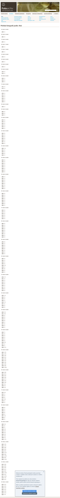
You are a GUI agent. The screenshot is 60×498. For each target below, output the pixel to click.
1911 (3, 278)
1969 (3, 387)
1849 (3, 171)
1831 (3, 149)
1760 (3, 78)
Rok (2, 16)
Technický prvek (42, 19)
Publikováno (52, 19)
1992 (3, 427)
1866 (3, 201)
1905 (3, 265)
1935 (3, 320)
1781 (3, 94)
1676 (3, 51)
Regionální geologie (18, 20)
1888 (3, 235)
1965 (3, 380)
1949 (3, 347)
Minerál (29, 19)
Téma (29, 16)
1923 (3, 298)
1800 (3, 111)
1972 (3, 394)
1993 (3, 429)
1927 (3, 303)
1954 (3, 358)
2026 (3, 494)
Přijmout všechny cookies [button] (29, 491)
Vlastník (52, 17)
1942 (3, 335)
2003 (3, 449)
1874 (3, 213)
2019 (3, 479)
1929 (3, 307)
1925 (3, 302)
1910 (3, 276)
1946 (3, 342)
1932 (3, 315)
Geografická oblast (5, 19)
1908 (3, 270)
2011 (3, 466)
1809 (3, 114)
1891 (3, 243)
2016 (3, 474)
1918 (3, 288)
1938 (3, 325)
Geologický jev (42, 16)
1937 (3, 323)
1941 (3, 333)
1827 (3, 141)
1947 (3, 343)
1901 (3, 260)
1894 (3, 246)
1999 (3, 439)
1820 (3, 133)
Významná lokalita (18, 16)
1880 (3, 223)
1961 (3, 373)
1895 (3, 248)
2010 (3, 464)
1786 (3, 99)
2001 (3, 445)
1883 (3, 228)
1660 (3, 46)
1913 (3, 282)
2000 (3, 444)
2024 (3, 491)
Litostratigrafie (17, 19)
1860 (3, 193)
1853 (3, 180)
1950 (3, 352)
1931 (3, 313)
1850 (3, 176)
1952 (3, 355)
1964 (3, 379)
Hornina (29, 17)
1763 (3, 79)
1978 (3, 400)
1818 (3, 128)
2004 (3, 450)
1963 (3, 377)
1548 (3, 31)
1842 (3, 161)
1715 (3, 56)
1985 (3, 412)
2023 (3, 489)
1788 (3, 101)
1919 (3, 290)
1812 (3, 121)
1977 (3, 399)
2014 (3, 471)
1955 (3, 360)
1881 (3, 225)
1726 (3, 61)
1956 (3, 362)
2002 (3, 447)
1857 (3, 185)
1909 (3, 272)
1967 (3, 384)
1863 (3, 196)
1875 (3, 215)
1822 (3, 136)
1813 (3, 123)
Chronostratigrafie (18, 17)
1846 (3, 168)
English (15, 2)
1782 (3, 96)
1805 (3, 113)
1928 (3, 305)
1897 (3, 250)
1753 (3, 73)
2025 (3, 492)
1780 (3, 93)
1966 (3, 382)
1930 (3, 312)
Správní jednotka (4, 17)
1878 (3, 218)
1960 (3, 372)
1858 (3, 186)
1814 (3, 124)
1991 (3, 425)
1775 (3, 88)
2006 (3, 454)
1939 (3, 327)
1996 (3, 434)
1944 (3, 338)
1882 (3, 226)
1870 (3, 210)
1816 (3, 126)
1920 (3, 295)
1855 (3, 183)
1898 (3, 251)
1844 (3, 165)
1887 (3, 233)
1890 (3, 241)
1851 (3, 178)
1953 (3, 357)
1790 (3, 106)
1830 (3, 148)
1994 (3, 430)
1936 (3, 322)
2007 (3, 455)
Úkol (40, 20)
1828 (3, 143)
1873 (3, 211)
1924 (3, 300)
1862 (3, 195)
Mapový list (3, 21)
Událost (40, 17)
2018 (3, 477)
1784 (3, 98)
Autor (51, 16)
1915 (3, 283)
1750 (3, 71)
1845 (3, 166)
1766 (3, 81)
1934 (3, 318)
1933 (3, 317)
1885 (3, 230)
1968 (3, 385)
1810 (3, 119)
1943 (3, 337)
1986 (3, 414)
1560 (3, 36)
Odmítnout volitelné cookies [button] (29, 493)
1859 (3, 188)
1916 (3, 285)
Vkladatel (52, 20)
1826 (3, 139)
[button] (43, 471)
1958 (3, 365)
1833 (3, 151)
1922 (3, 297)
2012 (3, 467)
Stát (2, 20)
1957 (3, 363)
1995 (3, 432)
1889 (3, 236)
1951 (3, 353)
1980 (3, 407)
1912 (3, 280)
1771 (3, 86)
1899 (3, 253)
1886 (3, 231)
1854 (3, 181)
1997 (3, 435)
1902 (3, 261)
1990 (3, 424)
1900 (3, 258)
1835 (3, 155)
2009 (3, 459)
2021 (3, 486)
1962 (3, 375)
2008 (3, 457)
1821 (3, 134)
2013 (3, 469)
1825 (3, 138)
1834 (3, 153)
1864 (3, 198)
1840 (3, 159)
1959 (3, 367)
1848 (3, 170)
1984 (3, 410)
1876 (3, 216)
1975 (3, 397)
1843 (3, 163)
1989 (3, 419)
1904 (3, 263)
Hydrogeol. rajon (31, 20)
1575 (3, 41)
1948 (3, 345)
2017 (3, 476)
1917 (3, 287)
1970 (3, 392)
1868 (3, 203)
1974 (3, 395)
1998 (3, 437)
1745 (3, 66)
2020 (3, 484)
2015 (3, 472)
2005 (3, 452)
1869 (3, 205)
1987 (3, 415)
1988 (3, 417)
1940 (3, 332)
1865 (3, 200)
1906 (3, 266)
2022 (3, 487)
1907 (3, 268)
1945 (3, 340)
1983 (3, 409)
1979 (3, 402)
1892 (3, 245)
